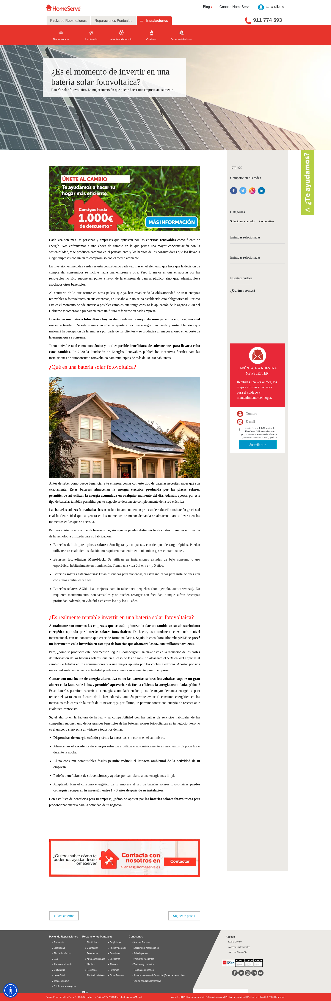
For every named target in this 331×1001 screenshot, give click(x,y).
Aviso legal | (177, 997)
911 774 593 (267, 20)
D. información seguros (64, 986)
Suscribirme (257, 444)
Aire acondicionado (62, 964)
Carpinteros (114, 942)
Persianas (91, 970)
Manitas (90, 964)
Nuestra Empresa (141, 942)
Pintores (113, 964)
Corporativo (266, 221)
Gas (55, 959)
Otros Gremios (116, 975)
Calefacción (91, 948)
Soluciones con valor (242, 221)
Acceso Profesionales (239, 947)
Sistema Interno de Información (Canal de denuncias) (159, 975)
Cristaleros (114, 959)
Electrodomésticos (61, 953)
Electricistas (92, 942)
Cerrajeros (114, 953)
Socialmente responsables (146, 948)
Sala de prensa (140, 953)
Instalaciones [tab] (157, 20)
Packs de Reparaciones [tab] (68, 20)
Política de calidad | (257, 997)
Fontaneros (91, 953)
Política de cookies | (216, 997)
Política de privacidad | (195, 997)
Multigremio (58, 970)
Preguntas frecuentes (143, 959)
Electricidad (58, 948)
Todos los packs (60, 981)
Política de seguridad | (236, 997)
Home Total (58, 975)
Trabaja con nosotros (143, 970)
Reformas (113, 970)
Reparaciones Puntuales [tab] (113, 20)
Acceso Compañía (237, 952)
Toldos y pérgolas (117, 948)
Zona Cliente (235, 942)
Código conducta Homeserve (147, 981)
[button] (124, 198)
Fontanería (58, 942)
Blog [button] (208, 7)
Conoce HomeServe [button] (237, 7)
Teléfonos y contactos (143, 964)
